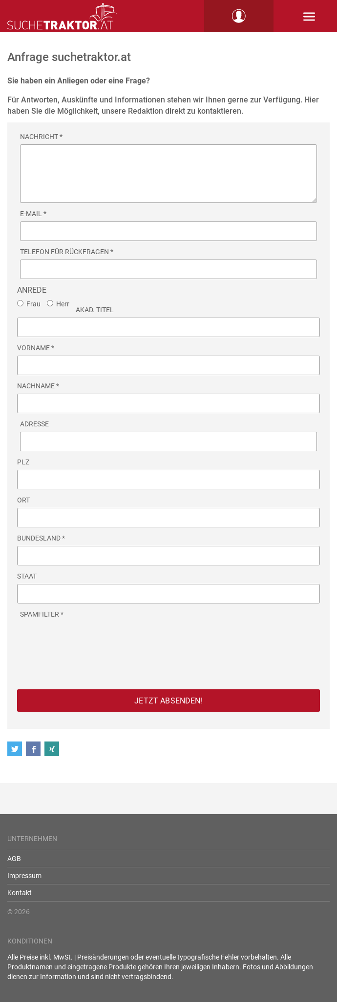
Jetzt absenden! (168, 700)
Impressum (24, 876)
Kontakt (19, 893)
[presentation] (94, 641)
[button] (16, 749)
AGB (14, 858)
